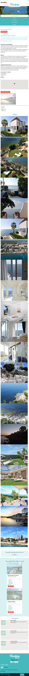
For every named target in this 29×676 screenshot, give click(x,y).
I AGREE (22, 674)
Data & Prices (14, 22)
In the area (14, 20)
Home (1, 29)
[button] (14, 84)
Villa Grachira (9, 29)
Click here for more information (6, 675)
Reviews (14, 24)
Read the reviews (3, 671)
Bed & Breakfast (5, 29)
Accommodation (14, 15)
